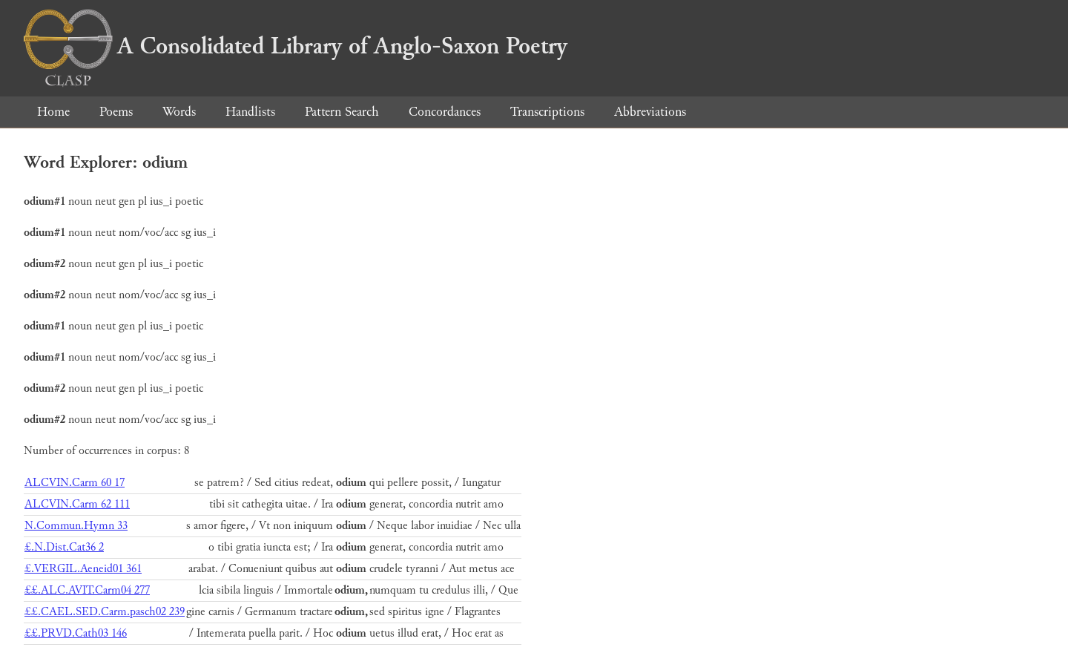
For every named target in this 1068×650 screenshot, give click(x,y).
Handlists (250, 111)
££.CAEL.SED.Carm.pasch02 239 (104, 611)
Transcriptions (547, 111)
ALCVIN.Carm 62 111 (77, 504)
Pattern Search (342, 111)
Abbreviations (650, 111)
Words (179, 111)
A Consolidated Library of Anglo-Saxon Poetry (295, 46)
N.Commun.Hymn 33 (76, 525)
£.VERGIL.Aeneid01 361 (83, 568)
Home (53, 111)
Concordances (445, 111)
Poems (116, 111)
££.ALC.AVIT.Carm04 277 (87, 590)
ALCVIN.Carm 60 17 (74, 482)
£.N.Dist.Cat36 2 (64, 547)
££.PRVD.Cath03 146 (75, 633)
